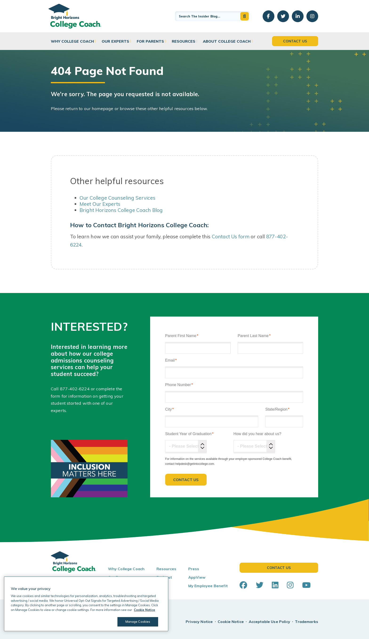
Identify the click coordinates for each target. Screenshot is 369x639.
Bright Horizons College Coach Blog (121, 210)
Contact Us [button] (295, 41)
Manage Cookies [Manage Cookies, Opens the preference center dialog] (137, 621)
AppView (196, 577)
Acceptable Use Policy (269, 621)
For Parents (150, 41)
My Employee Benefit (208, 585)
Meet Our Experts (100, 204)
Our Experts (115, 41)
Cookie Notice (231, 621)
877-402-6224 (75, 389)
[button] (244, 16)
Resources (183, 41)
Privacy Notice (199, 621)
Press (193, 568)
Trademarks (306, 621)
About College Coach (227, 41)
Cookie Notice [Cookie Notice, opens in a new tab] (144, 610)
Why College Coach (72, 41)
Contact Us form (230, 236)
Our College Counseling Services (117, 198)
